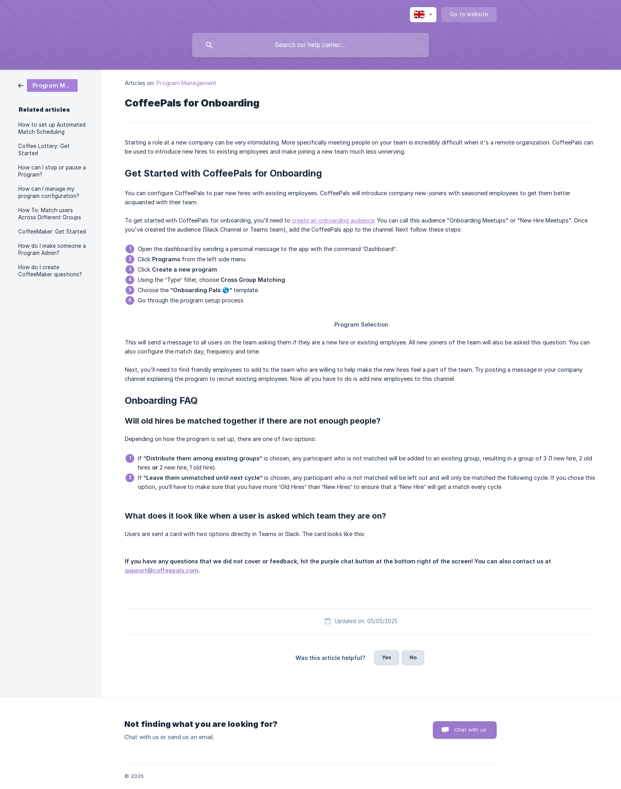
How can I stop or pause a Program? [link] (52, 171)
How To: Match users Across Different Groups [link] (49, 214)
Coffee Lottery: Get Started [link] (44, 149)
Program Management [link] (186, 83)
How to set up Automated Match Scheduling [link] (52, 128)
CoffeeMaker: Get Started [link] (52, 231)
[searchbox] (310, 45)
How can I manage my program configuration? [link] (48, 192)
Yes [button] (386, 657)
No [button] (413, 657)
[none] (423, 14)
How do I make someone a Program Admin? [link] (52, 249)
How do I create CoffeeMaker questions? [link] (50, 271)
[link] (48, 85)
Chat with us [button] (470, 729)
